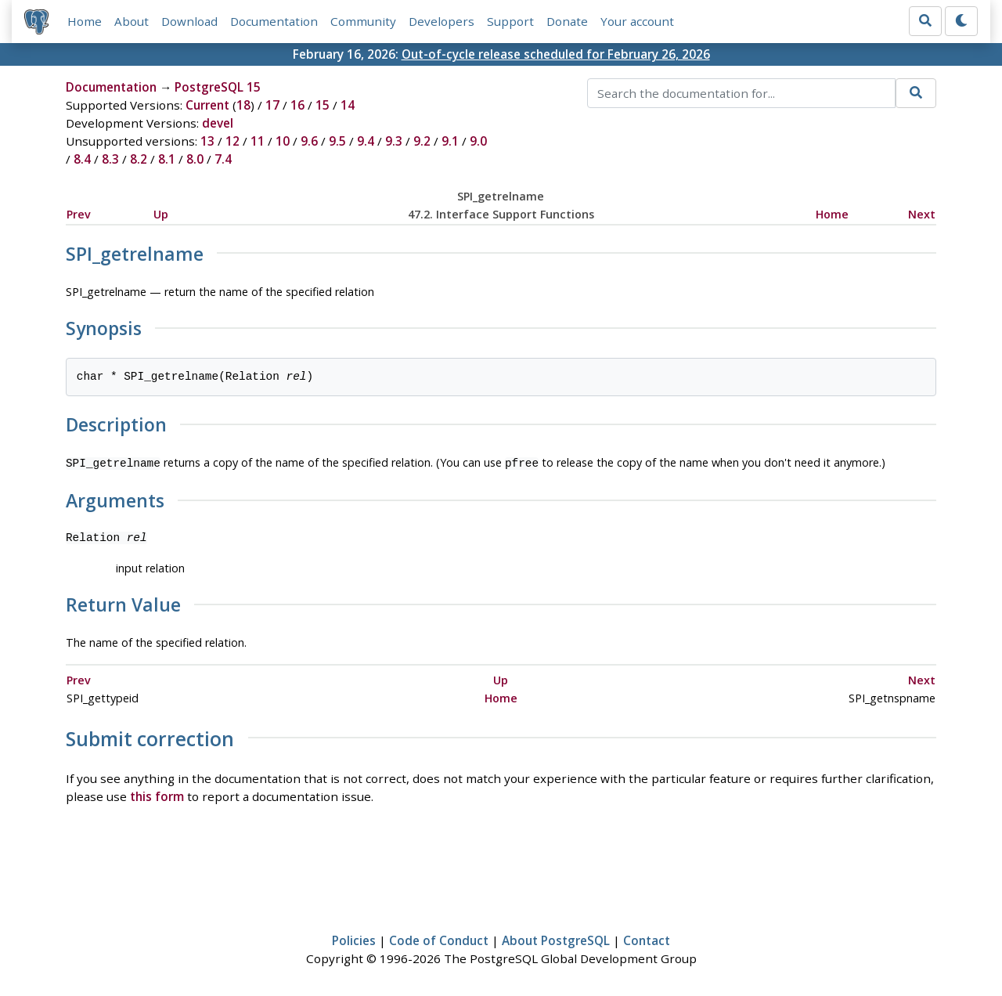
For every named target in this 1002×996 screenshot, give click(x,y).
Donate (567, 21)
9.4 (365, 141)
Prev (79, 214)
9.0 (478, 141)
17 (272, 105)
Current (207, 105)
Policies (354, 939)
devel (217, 123)
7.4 (223, 159)
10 (283, 141)
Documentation (274, 21)
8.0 (195, 159)
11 (257, 141)
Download (189, 21)
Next (921, 214)
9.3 (393, 141)
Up (160, 214)
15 (322, 105)
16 (297, 105)
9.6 (309, 141)
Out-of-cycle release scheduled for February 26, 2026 (556, 54)
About (131, 21)
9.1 (450, 141)
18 (243, 105)
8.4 (82, 159)
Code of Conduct (438, 939)
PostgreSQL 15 (218, 87)
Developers (441, 21)
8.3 (110, 159)
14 (348, 105)
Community (363, 21)
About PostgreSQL (556, 939)
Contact (646, 939)
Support (510, 21)
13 (207, 141)
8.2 (138, 159)
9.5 (337, 141)
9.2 (422, 141)
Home (84, 21)
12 (232, 141)
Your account (637, 21)
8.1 (166, 159)
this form (157, 795)
